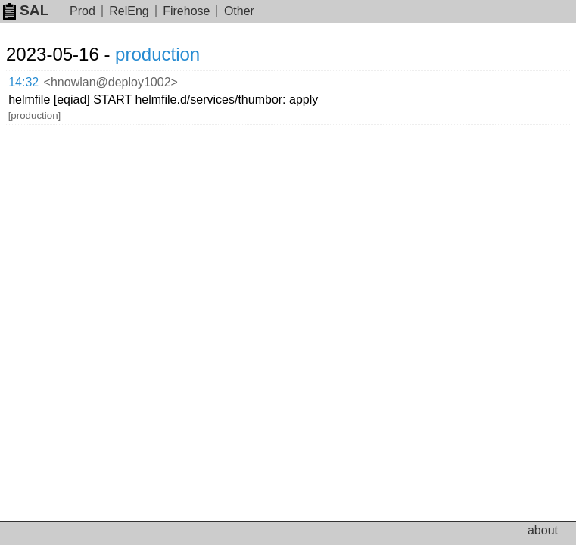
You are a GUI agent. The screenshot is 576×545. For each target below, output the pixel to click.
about (543, 530)
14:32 (38, 80)
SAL (25, 10)
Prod (82, 11)
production (175, 54)
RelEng (128, 11)
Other (239, 11)
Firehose (186, 11)
